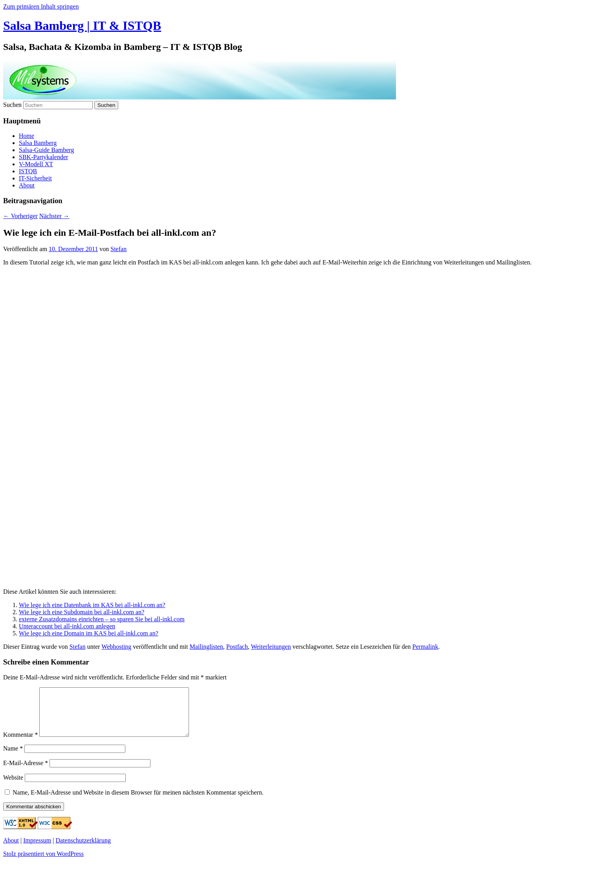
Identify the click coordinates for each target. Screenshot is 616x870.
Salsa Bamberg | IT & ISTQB (82, 25)
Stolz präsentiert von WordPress (43, 863)
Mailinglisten (206, 646)
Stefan (118, 249)
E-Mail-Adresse (25, 772)
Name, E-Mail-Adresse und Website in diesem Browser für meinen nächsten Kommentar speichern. (138, 801)
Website (13, 787)
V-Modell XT (36, 164)
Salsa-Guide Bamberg (46, 150)
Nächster (54, 216)
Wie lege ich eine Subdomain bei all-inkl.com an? (81, 612)
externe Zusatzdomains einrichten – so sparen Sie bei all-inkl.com (102, 619)
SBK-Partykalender (43, 157)
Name (13, 757)
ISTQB (28, 171)
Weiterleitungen (271, 646)
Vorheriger (20, 216)
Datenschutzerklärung (83, 849)
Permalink (425, 646)
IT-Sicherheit (35, 178)
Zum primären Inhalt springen (41, 6)
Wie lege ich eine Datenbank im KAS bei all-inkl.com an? (92, 605)
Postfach (237, 646)
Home (26, 135)
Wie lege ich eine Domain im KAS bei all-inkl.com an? (88, 633)
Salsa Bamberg (38, 142)
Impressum (37, 849)
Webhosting (116, 646)
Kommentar (20, 744)
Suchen (12, 104)
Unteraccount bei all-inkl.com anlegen (67, 626)
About (27, 185)
